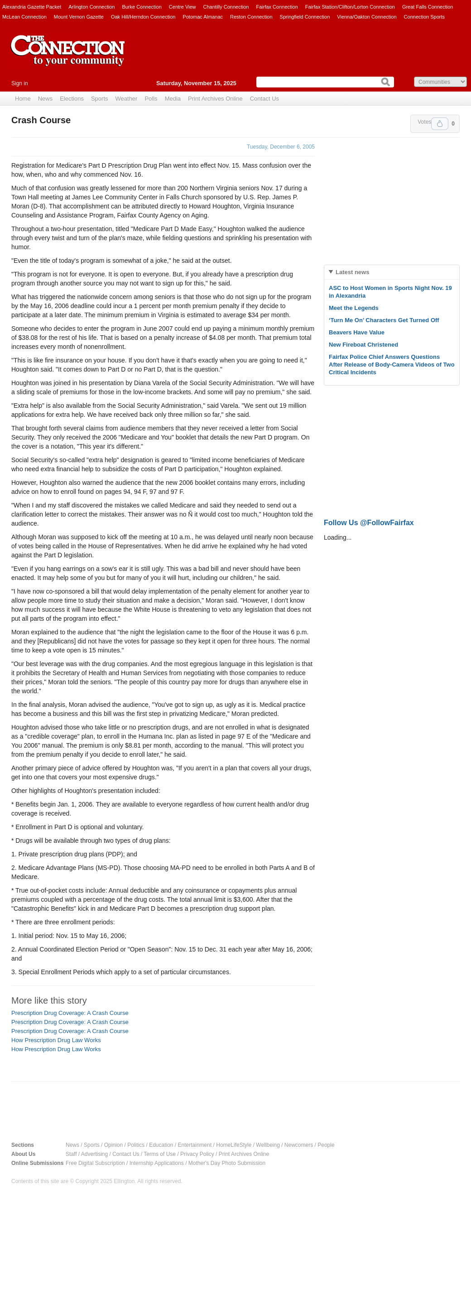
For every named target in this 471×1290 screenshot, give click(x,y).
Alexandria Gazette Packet (31, 7)
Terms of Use (160, 1154)
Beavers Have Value (356, 332)
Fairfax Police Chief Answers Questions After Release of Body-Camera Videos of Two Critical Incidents (392, 364)
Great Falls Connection (427, 7)
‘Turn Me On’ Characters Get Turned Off (384, 320)
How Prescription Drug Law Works (56, 1040)
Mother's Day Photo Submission (226, 1163)
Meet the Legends (354, 307)
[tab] (391, 272)
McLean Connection (24, 16)
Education (161, 1145)
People (325, 1145)
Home (23, 98)
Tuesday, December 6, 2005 (281, 147)
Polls (150, 98)
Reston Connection (251, 16)
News (45, 98)
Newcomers (298, 1145)
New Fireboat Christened (363, 344)
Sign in (19, 83)
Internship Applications (157, 1163)
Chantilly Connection (226, 7)
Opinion (113, 1145)
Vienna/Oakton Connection (366, 16)
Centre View (182, 7)
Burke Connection (141, 7)
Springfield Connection (305, 16)
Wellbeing (267, 1145)
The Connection (68, 57)
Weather (126, 98)
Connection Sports (424, 16)
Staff (71, 1154)
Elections (72, 98)
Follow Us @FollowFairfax (369, 523)
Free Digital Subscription (95, 1163)
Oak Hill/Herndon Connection (143, 16)
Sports (99, 98)
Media (173, 98)
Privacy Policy (197, 1154)
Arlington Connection (91, 7)
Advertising (94, 1154)
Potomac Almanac (203, 16)
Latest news (352, 272)
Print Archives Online (215, 98)
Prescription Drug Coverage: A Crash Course (70, 1013)
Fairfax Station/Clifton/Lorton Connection (350, 7)
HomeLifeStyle (233, 1145)
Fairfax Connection (277, 7)
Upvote (439, 123)
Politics (135, 1145)
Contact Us (264, 98)
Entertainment (195, 1145)
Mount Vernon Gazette (79, 16)
